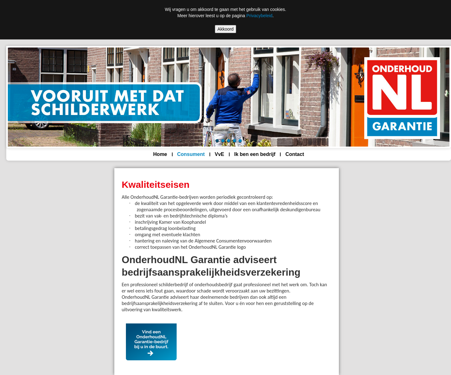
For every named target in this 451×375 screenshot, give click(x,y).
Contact (294, 154)
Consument (191, 154)
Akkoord (225, 29)
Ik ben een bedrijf (255, 154)
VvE (219, 154)
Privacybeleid (259, 15)
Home (160, 154)
